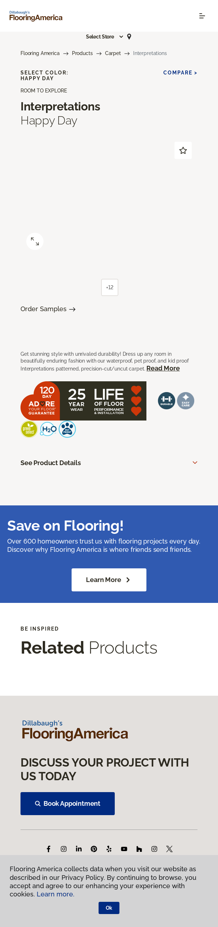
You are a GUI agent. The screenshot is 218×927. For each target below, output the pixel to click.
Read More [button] (163, 368)
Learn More (109, 580)
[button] (105, 36)
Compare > (180, 73)
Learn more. (55, 894)
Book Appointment (67, 803)
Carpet (113, 53)
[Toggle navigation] (202, 16)
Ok (109, 908)
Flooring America (40, 53)
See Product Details (51, 463)
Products (82, 53)
